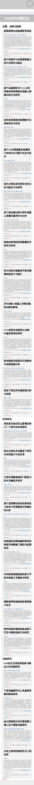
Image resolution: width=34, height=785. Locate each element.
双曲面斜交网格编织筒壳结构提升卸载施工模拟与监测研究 (17, 544)
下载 (5, 111)
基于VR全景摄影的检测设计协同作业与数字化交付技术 (17, 153)
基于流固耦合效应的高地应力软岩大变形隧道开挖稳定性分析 (17, 507)
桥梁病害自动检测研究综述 (17, 31)
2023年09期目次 (17, 18)
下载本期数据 (4, 779)
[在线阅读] (26, 48)
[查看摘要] (21, 48)
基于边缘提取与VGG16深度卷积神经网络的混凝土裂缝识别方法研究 (17, 91)
